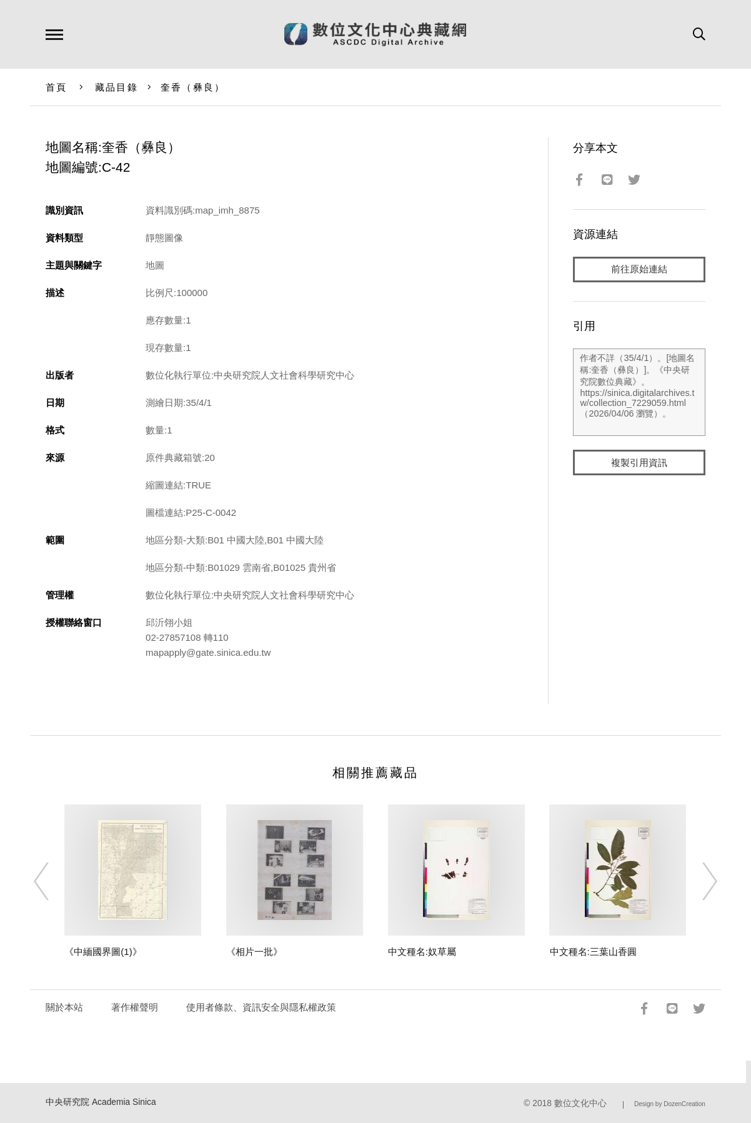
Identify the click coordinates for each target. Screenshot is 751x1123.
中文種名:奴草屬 (422, 951)
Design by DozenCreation (669, 1104)
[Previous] (52, 881)
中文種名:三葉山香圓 (593, 951)
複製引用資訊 (639, 463)
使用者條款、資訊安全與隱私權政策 (261, 1007)
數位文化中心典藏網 (375, 34)
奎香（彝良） (193, 87)
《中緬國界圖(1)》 (102, 951)
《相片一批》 (254, 951)
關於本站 (64, 1007)
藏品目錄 (116, 87)
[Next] (698, 881)
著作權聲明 (134, 1007)
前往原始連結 (639, 269)
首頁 (56, 87)
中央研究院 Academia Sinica (101, 1102)
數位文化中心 (580, 1103)
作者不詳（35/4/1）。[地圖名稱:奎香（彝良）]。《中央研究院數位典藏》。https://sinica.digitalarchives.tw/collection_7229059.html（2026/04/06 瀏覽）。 (639, 393)
